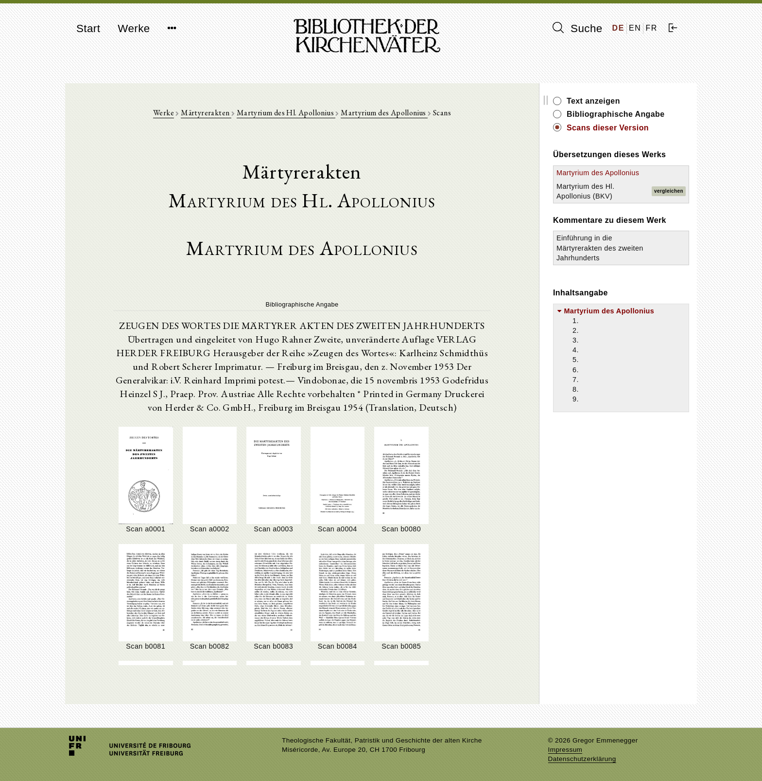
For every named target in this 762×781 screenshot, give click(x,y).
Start (88, 28)
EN (635, 28)
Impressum (565, 749)
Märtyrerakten (206, 113)
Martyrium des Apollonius (384, 113)
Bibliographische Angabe (616, 114)
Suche (577, 28)
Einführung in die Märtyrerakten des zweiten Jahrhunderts (599, 247)
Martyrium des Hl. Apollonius (286, 113)
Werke (134, 28)
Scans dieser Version (608, 128)
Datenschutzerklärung (582, 759)
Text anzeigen (593, 101)
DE (618, 28)
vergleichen (668, 191)
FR (651, 28)
